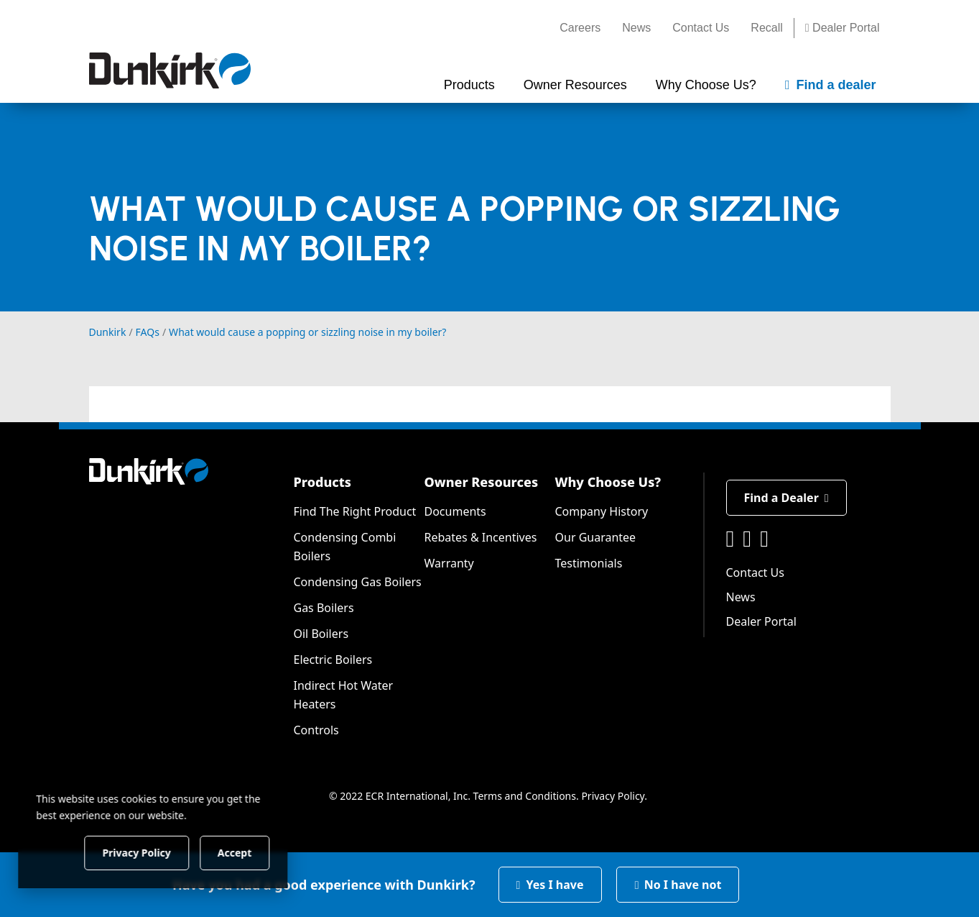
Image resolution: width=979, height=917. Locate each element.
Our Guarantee (595, 537)
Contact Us (700, 28)
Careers (580, 28)
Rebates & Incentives (480, 537)
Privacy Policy (612, 796)
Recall (766, 28)
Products (322, 482)
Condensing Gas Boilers (358, 582)
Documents (455, 511)
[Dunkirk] (170, 70)
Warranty (449, 563)
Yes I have (550, 885)
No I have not (678, 885)
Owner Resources (481, 482)
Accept (245, 852)
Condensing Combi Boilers (345, 546)
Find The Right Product (355, 511)
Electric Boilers (333, 659)
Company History (602, 511)
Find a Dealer (786, 498)
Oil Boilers (321, 634)
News (636, 28)
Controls (316, 730)
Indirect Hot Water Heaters (344, 695)
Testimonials (589, 563)
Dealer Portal (842, 28)
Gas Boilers (324, 608)
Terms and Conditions (524, 796)
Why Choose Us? (608, 482)
